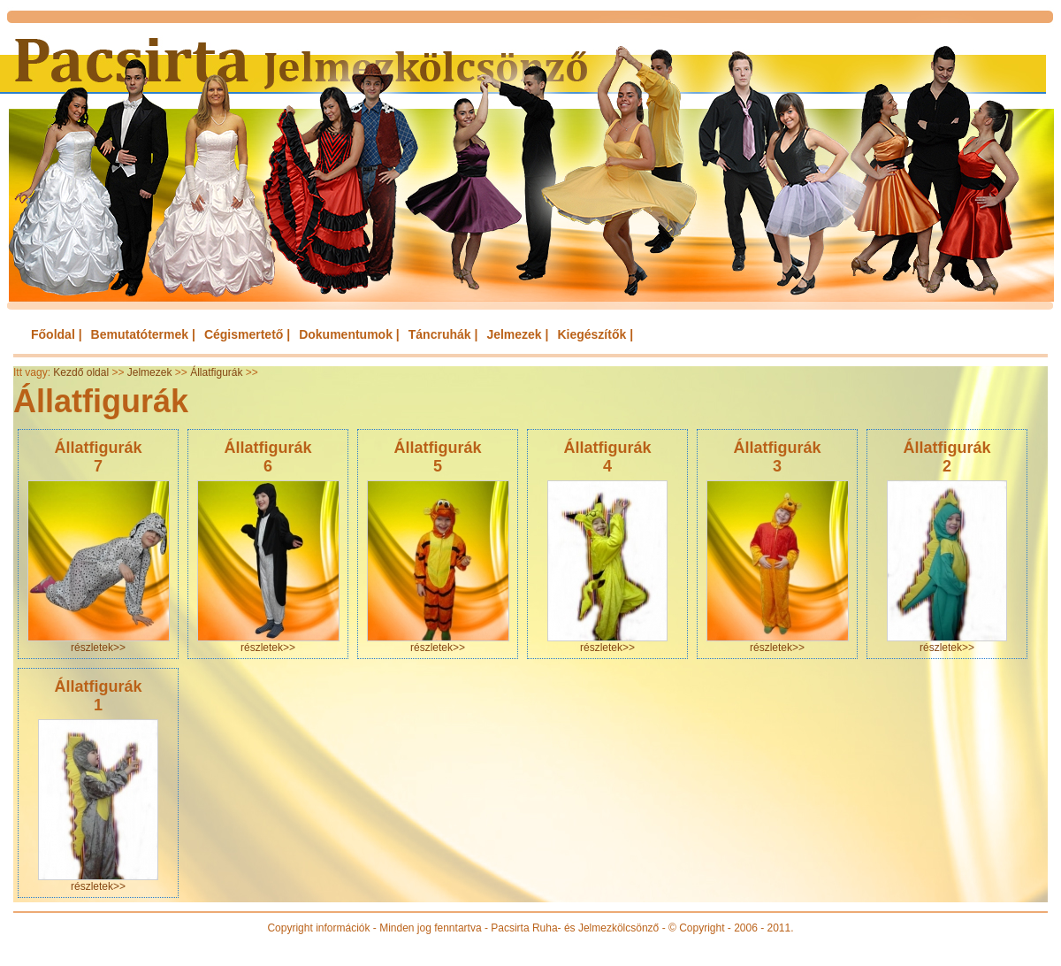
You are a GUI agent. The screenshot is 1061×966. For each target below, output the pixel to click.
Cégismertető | (247, 334)
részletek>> (98, 647)
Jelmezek (149, 372)
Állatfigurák (216, 372)
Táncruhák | (443, 334)
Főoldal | (56, 334)
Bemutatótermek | (143, 334)
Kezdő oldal (81, 372)
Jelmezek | (517, 334)
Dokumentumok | (349, 334)
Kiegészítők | (595, 334)
